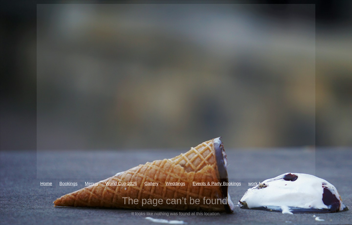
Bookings (68, 183)
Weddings (175, 183)
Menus (91, 183)
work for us (259, 183)
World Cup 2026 (121, 183)
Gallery (151, 183)
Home (46, 183)
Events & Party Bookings (217, 183)
